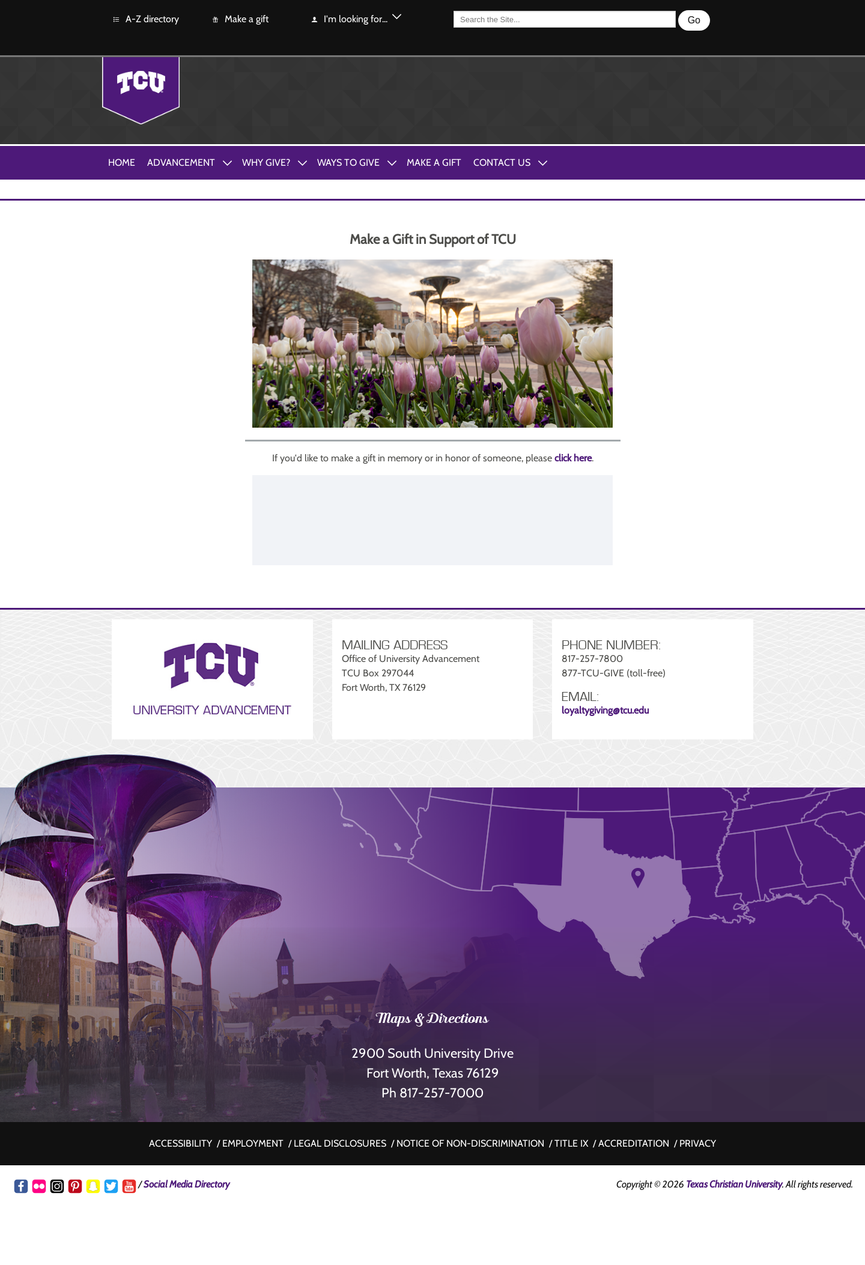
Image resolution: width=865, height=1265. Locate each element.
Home (121, 162)
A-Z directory (145, 19)
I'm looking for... (348, 19)
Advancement (181, 162)
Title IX (571, 1143)
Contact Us (501, 162)
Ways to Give (348, 162)
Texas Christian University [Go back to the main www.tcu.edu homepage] (734, 1184)
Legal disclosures (340, 1143)
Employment (253, 1143)
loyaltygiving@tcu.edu (605, 710)
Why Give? (266, 162)
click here (573, 458)
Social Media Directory (186, 1184)
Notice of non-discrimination (470, 1143)
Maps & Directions (432, 1020)
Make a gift (240, 19)
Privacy (697, 1143)
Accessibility (180, 1143)
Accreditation (633, 1143)
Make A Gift (434, 162)
